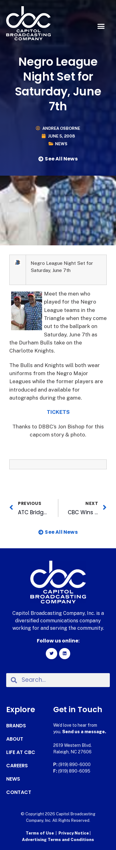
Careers (17, 766)
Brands (16, 726)
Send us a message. (84, 731)
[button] (101, 26)
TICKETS (58, 412)
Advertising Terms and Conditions (58, 839)
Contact (18, 792)
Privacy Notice (74, 833)
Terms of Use (40, 833)
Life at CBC (20, 752)
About (14, 739)
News (61, 144)
